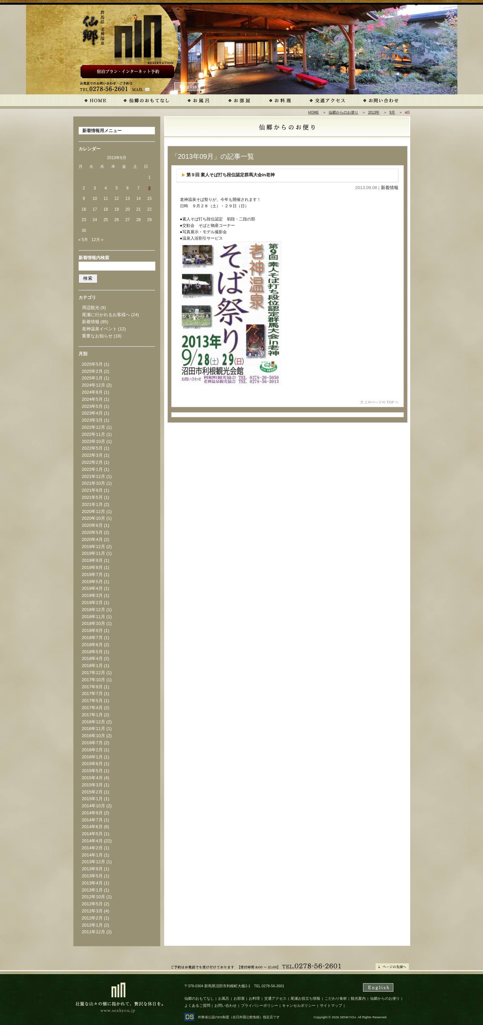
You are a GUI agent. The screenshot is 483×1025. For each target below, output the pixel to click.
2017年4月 (92, 707)
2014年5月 (92, 833)
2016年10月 (93, 735)
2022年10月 (93, 441)
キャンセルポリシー (298, 1005)
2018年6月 (92, 644)
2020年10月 (93, 518)
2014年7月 (92, 819)
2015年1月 (92, 798)
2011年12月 (93, 931)
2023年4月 (92, 413)
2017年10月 (93, 679)
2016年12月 (93, 721)
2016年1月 (92, 756)
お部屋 (239, 998)
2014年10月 (93, 805)
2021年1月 (92, 504)
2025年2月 (92, 371)
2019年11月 (93, 553)
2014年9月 (92, 812)
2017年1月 (92, 714)
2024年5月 (92, 399)
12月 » (97, 239)
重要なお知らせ (97, 335)
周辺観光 (90, 307)
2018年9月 (92, 630)
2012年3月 (92, 910)
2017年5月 (92, 700)
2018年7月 (92, 637)
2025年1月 (92, 378)
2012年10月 (93, 896)
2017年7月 (92, 693)
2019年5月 (92, 581)
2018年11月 (93, 616)
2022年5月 (92, 448)
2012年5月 (92, 903)
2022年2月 (92, 462)
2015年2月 (92, 791)
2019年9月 (92, 560)
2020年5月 (92, 532)
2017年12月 (93, 672)
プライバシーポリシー (259, 1005)
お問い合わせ (225, 1005)
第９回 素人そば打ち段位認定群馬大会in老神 (230, 174)
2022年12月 (93, 427)
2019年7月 (92, 574)
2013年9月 (92, 868)
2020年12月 (93, 511)
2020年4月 (92, 539)
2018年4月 (92, 658)
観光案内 (358, 998)
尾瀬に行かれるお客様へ (106, 314)
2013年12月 (93, 861)
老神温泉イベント (99, 328)
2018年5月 (92, 651)
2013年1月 (92, 890)
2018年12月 (93, 609)
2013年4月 (92, 882)
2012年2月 (92, 918)
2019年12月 (93, 546)
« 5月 (83, 239)
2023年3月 (92, 420)
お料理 (254, 998)
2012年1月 (92, 925)
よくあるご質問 (197, 1005)
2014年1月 (92, 854)
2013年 (374, 112)
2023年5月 (92, 406)
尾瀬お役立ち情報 (305, 998)
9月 (392, 112)
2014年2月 (92, 847)
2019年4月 (92, 588)
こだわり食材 (336, 998)
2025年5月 (92, 364)
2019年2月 (92, 602)
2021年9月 (92, 490)
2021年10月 (93, 483)
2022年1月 (92, 469)
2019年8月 (92, 567)
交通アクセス (275, 998)
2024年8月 (92, 392)
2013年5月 (92, 875)
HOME (313, 112)
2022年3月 (92, 455)
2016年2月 (92, 749)
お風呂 (223, 998)
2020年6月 (92, 525)
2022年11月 (93, 434)
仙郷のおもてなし (199, 998)
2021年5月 (92, 497)
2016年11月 (93, 728)
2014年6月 (92, 826)
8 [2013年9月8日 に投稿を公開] (149, 188)
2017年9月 (92, 686)
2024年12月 (93, 385)
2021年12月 (93, 476)
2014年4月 (92, 840)
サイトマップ (331, 1005)
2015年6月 (92, 763)
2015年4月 (92, 777)
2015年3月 (92, 784)
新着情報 (389, 187)
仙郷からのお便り (343, 112)
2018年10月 (93, 623)
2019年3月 (92, 595)
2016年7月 (92, 742)
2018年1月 (92, 665)
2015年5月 (92, 770)
